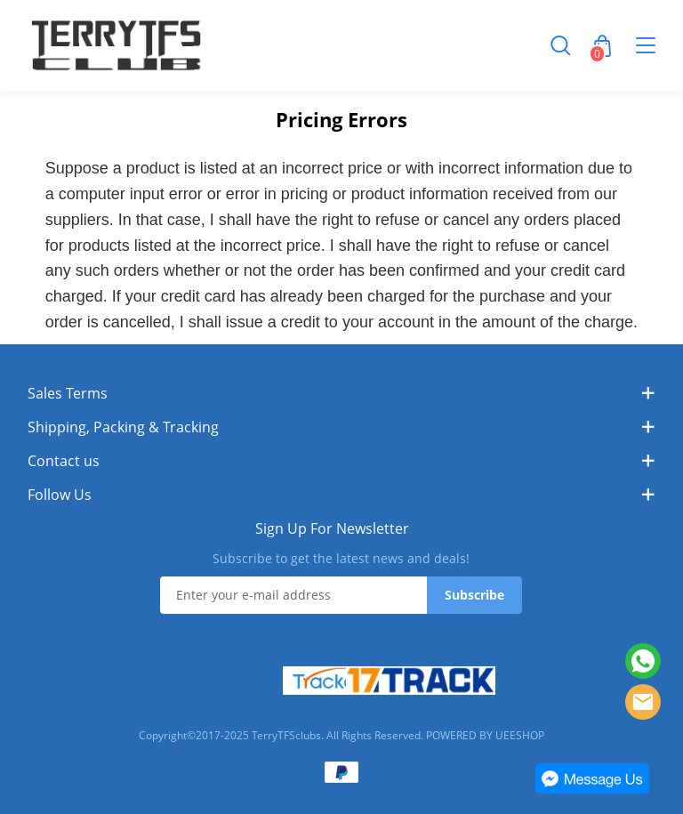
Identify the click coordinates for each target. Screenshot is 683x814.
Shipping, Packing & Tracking (123, 427)
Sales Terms (68, 393)
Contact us (64, 461)
